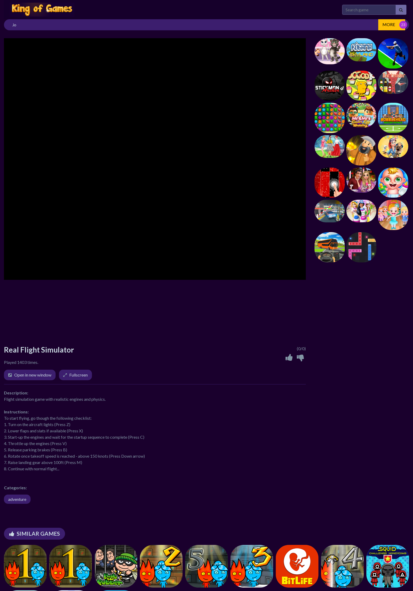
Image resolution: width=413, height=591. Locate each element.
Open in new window (32, 374)
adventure (17, 499)
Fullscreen (78, 374)
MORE (388, 24)
